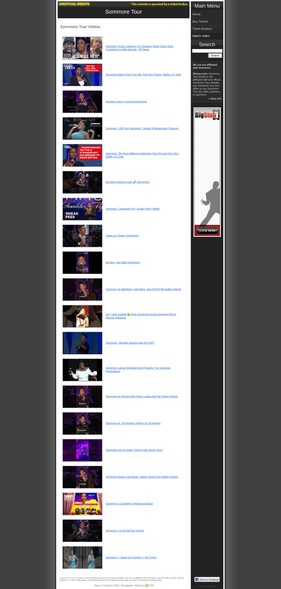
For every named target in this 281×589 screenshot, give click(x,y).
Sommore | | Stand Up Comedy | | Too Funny (131, 557)
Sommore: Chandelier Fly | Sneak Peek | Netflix (133, 208)
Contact (107, 585)
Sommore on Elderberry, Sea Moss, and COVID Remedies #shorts (143, 289)
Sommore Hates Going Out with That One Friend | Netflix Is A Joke (143, 74)
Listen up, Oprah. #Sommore (122, 235)
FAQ (116, 585)
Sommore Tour (123, 12)
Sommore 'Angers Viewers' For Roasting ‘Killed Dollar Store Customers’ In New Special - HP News (139, 48)
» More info (214, 98)
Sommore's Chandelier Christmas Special (129, 503)
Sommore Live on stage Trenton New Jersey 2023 (134, 450)
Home (197, 14)
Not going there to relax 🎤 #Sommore (127, 182)
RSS (151, 585)
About (97, 585)
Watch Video (201, 36)
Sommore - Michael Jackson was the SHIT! (130, 342)
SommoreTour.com (68, 578)
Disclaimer (127, 585)
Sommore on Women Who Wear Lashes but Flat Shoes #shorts (142, 396)
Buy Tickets (200, 21)
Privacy (139, 585)
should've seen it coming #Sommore (126, 101)
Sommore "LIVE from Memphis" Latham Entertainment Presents (142, 128)
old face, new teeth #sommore (123, 262)
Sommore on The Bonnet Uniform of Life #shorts (133, 423)
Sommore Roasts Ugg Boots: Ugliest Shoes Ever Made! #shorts (142, 476)
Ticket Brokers (202, 28)
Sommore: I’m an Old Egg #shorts (125, 530)
